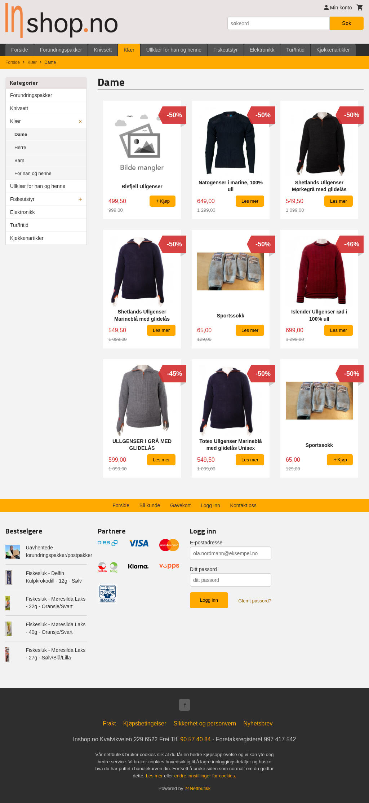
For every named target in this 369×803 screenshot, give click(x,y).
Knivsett (103, 50)
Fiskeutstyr (225, 50)
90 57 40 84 (195, 739)
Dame (20, 134)
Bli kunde (149, 505)
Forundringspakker (61, 50)
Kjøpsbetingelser (144, 723)
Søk (346, 23)
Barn (19, 160)
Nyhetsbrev (258, 723)
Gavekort (180, 505)
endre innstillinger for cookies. (205, 775)
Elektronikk (262, 50)
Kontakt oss (243, 505)
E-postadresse (206, 542)
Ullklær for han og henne (173, 50)
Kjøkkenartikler (333, 50)
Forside (19, 50)
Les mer (155, 775)
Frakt (109, 723)
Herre (20, 147)
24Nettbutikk (197, 788)
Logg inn (210, 505)
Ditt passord (203, 569)
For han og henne (33, 173)
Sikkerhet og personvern (205, 723)
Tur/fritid (295, 50)
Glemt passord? (254, 601)
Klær (129, 50)
